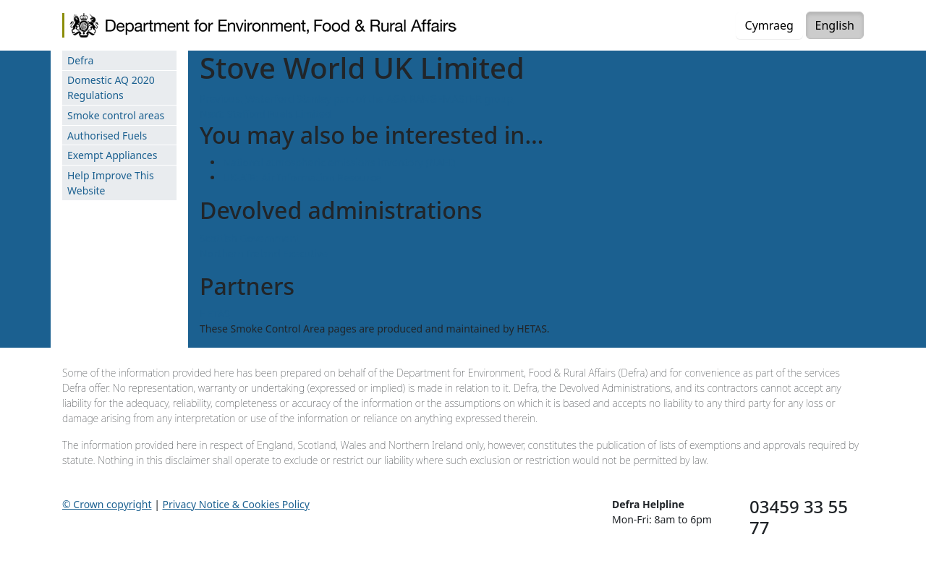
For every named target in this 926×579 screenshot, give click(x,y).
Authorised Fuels (107, 135)
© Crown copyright (107, 504)
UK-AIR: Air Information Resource (302, 177)
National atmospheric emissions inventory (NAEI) (339, 162)
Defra (80, 60)
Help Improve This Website (110, 182)
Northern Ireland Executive (264, 253)
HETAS (215, 313)
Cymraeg (769, 25)
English (834, 25)
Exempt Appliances (112, 155)
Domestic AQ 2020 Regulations (111, 87)
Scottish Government (250, 238)
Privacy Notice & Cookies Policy (236, 504)
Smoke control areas (115, 115)
